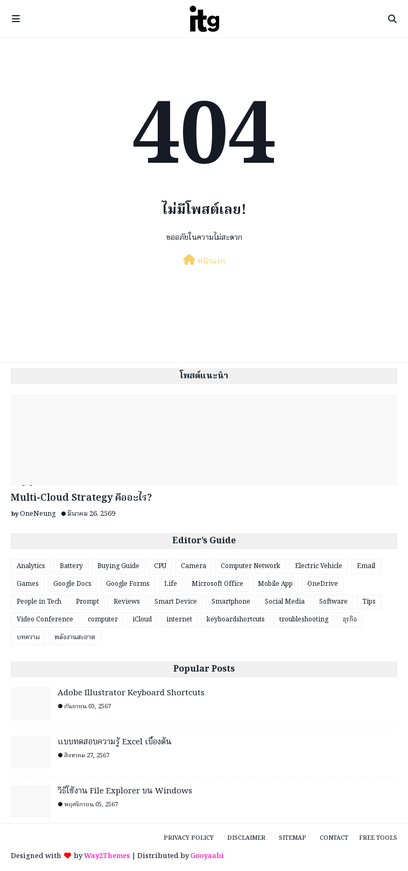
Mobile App (275, 584)
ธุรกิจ (350, 619)
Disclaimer (246, 838)
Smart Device (175, 602)
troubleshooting (303, 619)
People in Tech (39, 602)
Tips (369, 602)
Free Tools (378, 838)
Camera (193, 566)
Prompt (87, 602)
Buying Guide (118, 566)
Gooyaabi (207, 856)
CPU (160, 566)
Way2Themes (107, 856)
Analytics (31, 566)
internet (179, 619)
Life (170, 584)
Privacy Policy (189, 838)
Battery (71, 566)
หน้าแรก (204, 260)
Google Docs (72, 584)
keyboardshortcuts (236, 619)
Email (366, 566)
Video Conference (45, 619)
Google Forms (128, 584)
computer (103, 619)
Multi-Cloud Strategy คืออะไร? (81, 498)
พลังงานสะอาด (74, 637)
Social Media (285, 602)
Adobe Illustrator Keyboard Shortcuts (131, 693)
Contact (334, 838)
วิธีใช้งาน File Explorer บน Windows (125, 791)
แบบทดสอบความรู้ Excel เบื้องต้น (115, 742)
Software (333, 602)
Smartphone (231, 602)
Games (28, 584)
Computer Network (250, 566)
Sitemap (292, 838)
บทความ (28, 637)
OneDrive (322, 584)
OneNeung (38, 514)
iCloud (142, 619)
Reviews (127, 602)
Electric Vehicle (318, 566)
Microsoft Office (217, 584)
